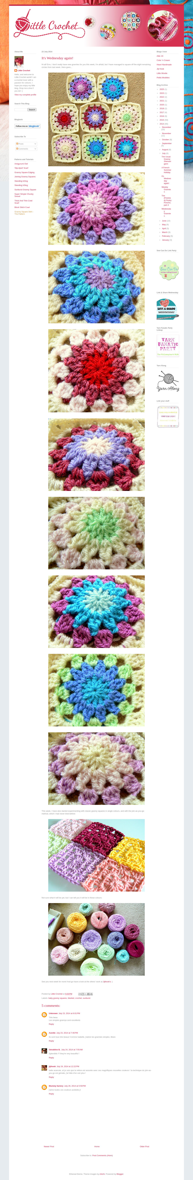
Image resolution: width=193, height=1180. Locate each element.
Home (97, 1146)
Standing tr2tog (21, 181)
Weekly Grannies (166, 189)
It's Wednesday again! (166, 179)
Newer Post (49, 1146)
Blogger (120, 1174)
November (166, 133)
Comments (22, 149)
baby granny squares (58, 998)
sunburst (86, 998)
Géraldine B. (54, 1050)
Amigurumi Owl (21, 164)
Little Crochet (23, 70)
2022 (162, 97)
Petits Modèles (163, 77)
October (166, 139)
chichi (102, 1174)
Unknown (53, 1013)
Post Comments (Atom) (102, 1155)
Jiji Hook (160, 69)
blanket (71, 998)
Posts (20, 144)
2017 (162, 112)
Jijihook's (107, 981)
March (165, 232)
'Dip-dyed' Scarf (21, 168)
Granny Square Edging (24, 172)
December (166, 127)
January (166, 240)
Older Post (144, 1146)
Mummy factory (56, 1086)
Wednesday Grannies (166, 212)
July (164, 153)
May (164, 224)
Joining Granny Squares (24, 176)
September (167, 143)
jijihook (52, 1066)
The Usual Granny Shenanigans (166, 160)
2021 (162, 101)
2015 (162, 120)
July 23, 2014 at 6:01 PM (69, 1013)
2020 (162, 105)
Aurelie (52, 1033)
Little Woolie (162, 73)
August (165, 149)
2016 (162, 116)
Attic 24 (160, 56)
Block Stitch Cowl (22, 207)
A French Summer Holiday (166, 169)
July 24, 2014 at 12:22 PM (68, 1066)
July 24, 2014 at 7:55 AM (72, 1050)
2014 (162, 124)
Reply (51, 1024)
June (164, 221)
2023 (162, 93)
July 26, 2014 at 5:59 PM (75, 1086)
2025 (162, 89)
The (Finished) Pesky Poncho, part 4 (166, 200)
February (166, 236)
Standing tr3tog (21, 185)
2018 (162, 108)
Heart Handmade (164, 64)
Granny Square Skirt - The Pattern (23, 213)
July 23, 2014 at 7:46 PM (67, 1033)
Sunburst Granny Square (25, 189)
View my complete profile (25, 95)
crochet (78, 998)
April (164, 228)
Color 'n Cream (163, 60)
